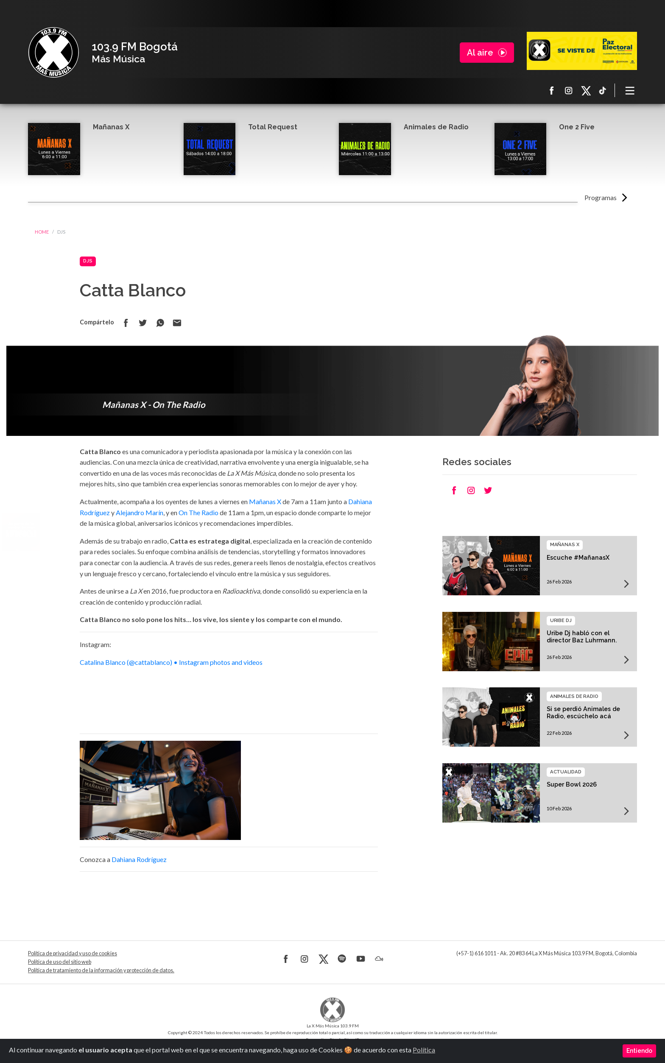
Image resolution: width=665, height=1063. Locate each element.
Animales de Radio (436, 127)
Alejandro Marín (139, 512)
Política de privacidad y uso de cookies (72, 953)
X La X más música (586, 90)
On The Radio (198, 512)
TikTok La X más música (603, 90)
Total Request (272, 127)
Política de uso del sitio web (59, 962)
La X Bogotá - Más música (53, 52)
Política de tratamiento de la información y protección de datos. (101, 970)
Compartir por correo (177, 323)
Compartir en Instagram (471, 490)
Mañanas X (111, 127)
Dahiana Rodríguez (139, 859)
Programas (600, 197)
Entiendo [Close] (639, 1050)
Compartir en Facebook (126, 323)
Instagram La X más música (569, 90)
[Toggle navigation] (630, 90)
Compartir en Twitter (143, 323)
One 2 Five (577, 127)
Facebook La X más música (552, 90)
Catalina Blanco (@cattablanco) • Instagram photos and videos (171, 662)
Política (424, 1050)
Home (42, 231)
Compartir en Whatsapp (160, 323)
